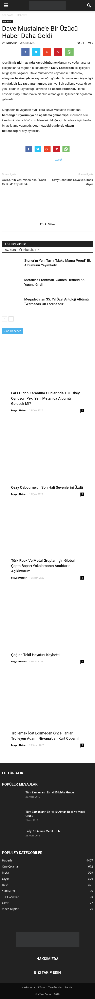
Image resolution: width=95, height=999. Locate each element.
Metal (6, 872)
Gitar (5, 903)
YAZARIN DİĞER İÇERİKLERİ (21, 250)
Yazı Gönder (55, 987)
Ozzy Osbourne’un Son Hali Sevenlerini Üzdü (47, 487)
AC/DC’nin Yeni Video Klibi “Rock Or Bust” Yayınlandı (24, 182)
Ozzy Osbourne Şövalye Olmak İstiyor (72, 182)
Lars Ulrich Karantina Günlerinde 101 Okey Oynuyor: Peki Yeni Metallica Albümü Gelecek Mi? (45, 398)
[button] (89, 5)
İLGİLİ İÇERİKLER (15, 244)
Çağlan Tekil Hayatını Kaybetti (35, 655)
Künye (41, 987)
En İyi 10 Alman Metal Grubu (43, 831)
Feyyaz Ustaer (19, 410)
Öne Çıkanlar (10, 866)
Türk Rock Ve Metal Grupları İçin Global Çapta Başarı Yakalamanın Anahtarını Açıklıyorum (43, 565)
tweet (58, 159)
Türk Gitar (11, 42)
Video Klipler (10, 909)
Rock (5, 885)
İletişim (69, 987)
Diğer (5, 878)
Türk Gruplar (10, 897)
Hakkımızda (28, 987)
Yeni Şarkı (8, 891)
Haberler (7, 21)
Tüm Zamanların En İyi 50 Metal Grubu (49, 792)
